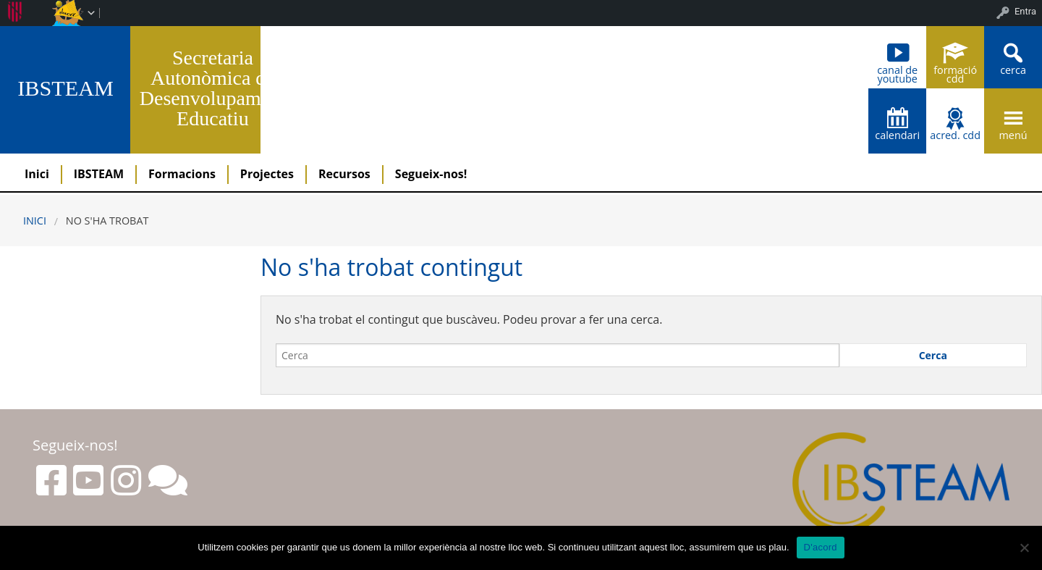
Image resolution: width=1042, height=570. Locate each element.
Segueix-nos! (431, 174)
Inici (37, 174)
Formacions (182, 174)
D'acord (820, 547)
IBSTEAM (65, 88)
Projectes (267, 174)
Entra (1025, 11)
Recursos (344, 174)
